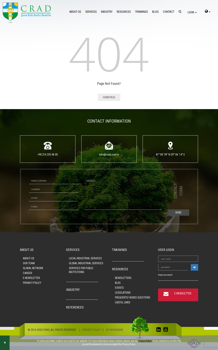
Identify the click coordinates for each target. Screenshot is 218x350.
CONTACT (168, 12)
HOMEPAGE (109, 97)
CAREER (27, 273)
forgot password (165, 275)
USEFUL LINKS (122, 302)
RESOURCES (124, 12)
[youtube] (166, 330)
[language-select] (207, 12)
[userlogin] (194, 267)
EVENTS (119, 287)
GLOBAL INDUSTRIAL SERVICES (86, 263)
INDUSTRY (106, 12)
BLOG (155, 12)
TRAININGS (141, 12)
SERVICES (91, 12)
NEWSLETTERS (123, 277)
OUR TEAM (29, 263)
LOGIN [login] (192, 12)
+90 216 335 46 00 (48, 154)
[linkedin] (159, 330)
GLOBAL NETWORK (33, 268)
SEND (178, 212)
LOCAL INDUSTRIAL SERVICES (85, 258)
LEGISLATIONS (123, 292)
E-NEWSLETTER (31, 277)
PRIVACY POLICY (32, 282)
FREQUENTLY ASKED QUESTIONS (132, 297)
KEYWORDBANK (114, 329)
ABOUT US (75, 12)
